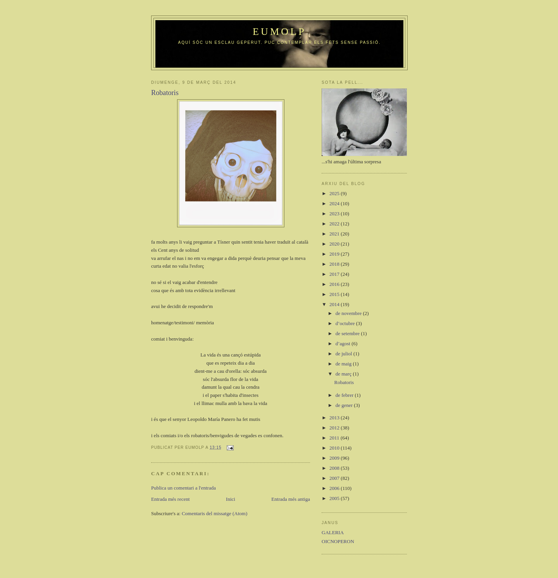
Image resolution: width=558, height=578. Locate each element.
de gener (345, 405)
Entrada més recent (170, 499)
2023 (335, 213)
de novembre (349, 313)
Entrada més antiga (290, 499)
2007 (335, 478)
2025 (335, 193)
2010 (335, 448)
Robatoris (344, 382)
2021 (335, 234)
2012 (335, 428)
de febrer (345, 395)
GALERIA (333, 532)
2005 (335, 498)
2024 (335, 203)
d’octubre (346, 323)
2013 (335, 418)
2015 (335, 294)
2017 (335, 274)
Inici (230, 499)
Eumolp (279, 31)
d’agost (344, 343)
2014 (335, 304)
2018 (335, 264)
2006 (335, 488)
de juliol (344, 353)
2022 (335, 224)
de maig (344, 364)
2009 (335, 458)
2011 (335, 438)
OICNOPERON (338, 541)
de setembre (348, 333)
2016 (335, 284)
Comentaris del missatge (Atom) (214, 513)
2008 (335, 468)
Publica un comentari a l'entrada (183, 488)
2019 (335, 254)
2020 (335, 244)
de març (344, 374)
